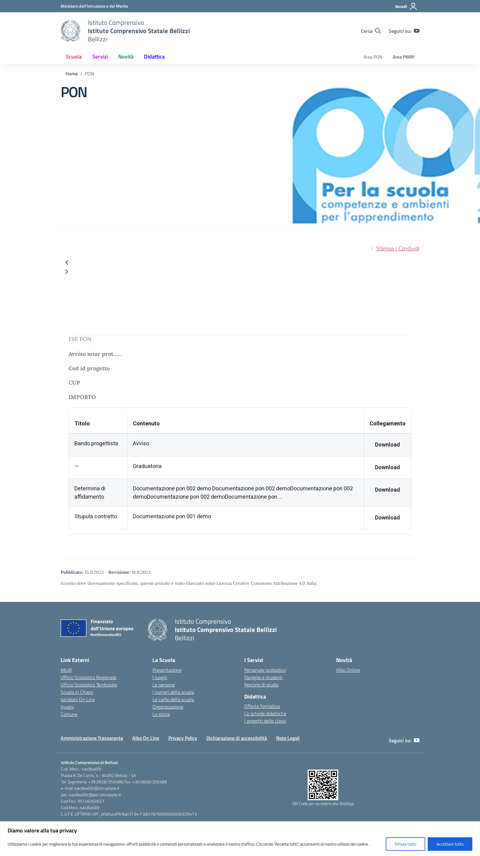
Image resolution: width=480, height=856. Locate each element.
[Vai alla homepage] (70, 31)
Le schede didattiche (265, 713)
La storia (161, 714)
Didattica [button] (154, 56)
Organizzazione (167, 706)
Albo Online (348, 670)
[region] (240, 838)
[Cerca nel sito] (371, 31)
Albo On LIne (145, 738)
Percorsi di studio (261, 684)
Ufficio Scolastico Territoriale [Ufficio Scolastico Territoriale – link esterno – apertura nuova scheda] (89, 684)
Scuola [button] (74, 56)
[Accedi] (406, 6)
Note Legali (288, 738)
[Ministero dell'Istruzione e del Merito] (94, 6)
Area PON (372, 56)
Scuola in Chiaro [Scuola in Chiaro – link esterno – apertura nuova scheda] (77, 692)
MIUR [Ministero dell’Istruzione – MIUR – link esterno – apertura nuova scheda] (66, 670)
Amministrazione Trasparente (92, 738)
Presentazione (167, 670)
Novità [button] (125, 56)
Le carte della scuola (173, 699)
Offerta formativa (262, 706)
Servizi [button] (100, 56)
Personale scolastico (265, 670)
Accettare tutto (450, 844)
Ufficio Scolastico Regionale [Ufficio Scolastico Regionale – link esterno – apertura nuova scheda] (88, 677)
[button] (240, 262)
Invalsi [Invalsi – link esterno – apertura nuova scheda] (67, 706)
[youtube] (416, 31)
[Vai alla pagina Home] (72, 73)
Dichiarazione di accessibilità (236, 738)
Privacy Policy (182, 738)
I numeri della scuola (173, 692)
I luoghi (159, 677)
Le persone (163, 684)
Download (387, 444)
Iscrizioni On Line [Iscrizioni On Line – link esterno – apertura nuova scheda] (78, 699)
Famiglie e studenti (263, 677)
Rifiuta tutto (405, 844)
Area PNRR (403, 56)
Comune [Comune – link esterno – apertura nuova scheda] (69, 714)
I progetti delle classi (265, 721)
